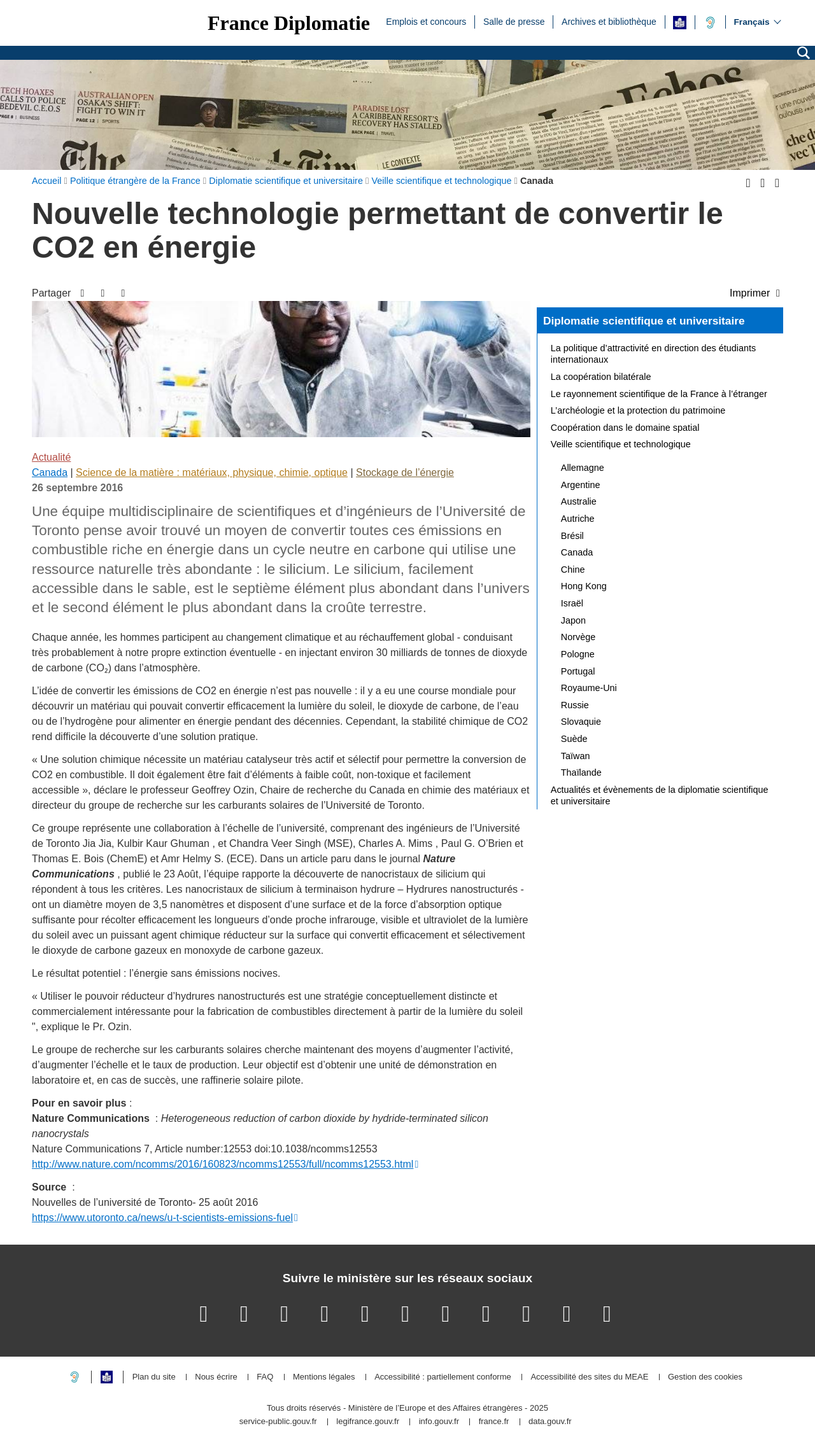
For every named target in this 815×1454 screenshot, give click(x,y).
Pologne (578, 654)
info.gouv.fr (439, 1421)
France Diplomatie (289, 23)
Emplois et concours (426, 21)
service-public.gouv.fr (278, 1421)
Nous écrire (216, 1377)
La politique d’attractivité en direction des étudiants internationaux (653, 354)
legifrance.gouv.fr (367, 1421)
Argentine (580, 485)
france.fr (494, 1421)
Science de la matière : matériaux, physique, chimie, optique (212, 472)
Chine (573, 569)
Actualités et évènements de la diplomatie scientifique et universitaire (660, 795)
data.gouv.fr (550, 1421)
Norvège (578, 637)
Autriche (578, 519)
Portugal (578, 671)
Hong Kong (584, 586)
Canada (49, 472)
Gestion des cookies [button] (705, 1377)
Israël (572, 603)
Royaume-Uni (589, 688)
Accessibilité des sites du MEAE (589, 1377)
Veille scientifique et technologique (621, 444)
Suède (574, 739)
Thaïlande (581, 772)
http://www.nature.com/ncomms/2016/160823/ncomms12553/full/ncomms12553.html (222, 1164)
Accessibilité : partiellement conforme (442, 1377)
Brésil (572, 536)
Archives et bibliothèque (609, 21)
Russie (575, 705)
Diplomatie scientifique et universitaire (644, 320)
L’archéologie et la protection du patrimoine (638, 410)
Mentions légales (324, 1377)
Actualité (51, 457)
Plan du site (154, 1377)
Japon (573, 620)
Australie (579, 501)
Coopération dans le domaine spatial (625, 428)
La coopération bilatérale (601, 377)
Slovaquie (581, 722)
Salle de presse (514, 21)
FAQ (265, 1377)
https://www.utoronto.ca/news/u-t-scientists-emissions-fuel (162, 1217)
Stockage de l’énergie (405, 472)
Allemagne (582, 468)
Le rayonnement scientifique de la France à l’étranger (659, 394)
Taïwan (575, 756)
